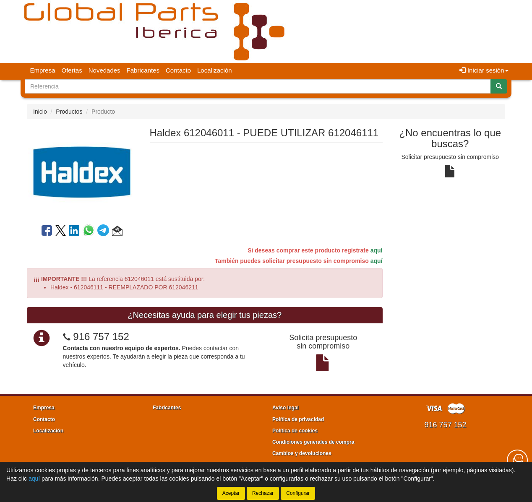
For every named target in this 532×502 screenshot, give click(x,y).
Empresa (42, 70)
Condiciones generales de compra (313, 442)
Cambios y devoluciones (301, 453)
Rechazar (263, 493)
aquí (376, 250)
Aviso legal (285, 408)
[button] (117, 232)
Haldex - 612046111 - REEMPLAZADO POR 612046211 (124, 287)
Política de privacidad (298, 419)
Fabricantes (143, 70)
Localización (214, 70)
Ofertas (72, 70)
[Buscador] (258, 86)
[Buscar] (498, 86)
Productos (69, 111)
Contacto (178, 70)
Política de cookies (295, 431)
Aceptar (231, 493)
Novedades (104, 70)
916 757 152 (101, 336)
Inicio (40, 111)
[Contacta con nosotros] (517, 460)
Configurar (298, 493)
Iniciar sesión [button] (484, 70)
